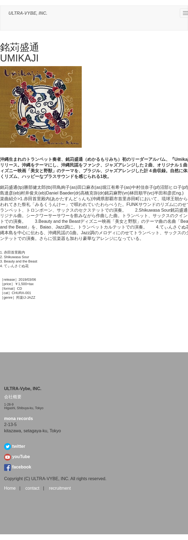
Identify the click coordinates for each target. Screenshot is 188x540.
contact (32, 488)
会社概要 (13, 396)
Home (10, 488)
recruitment (60, 488)
